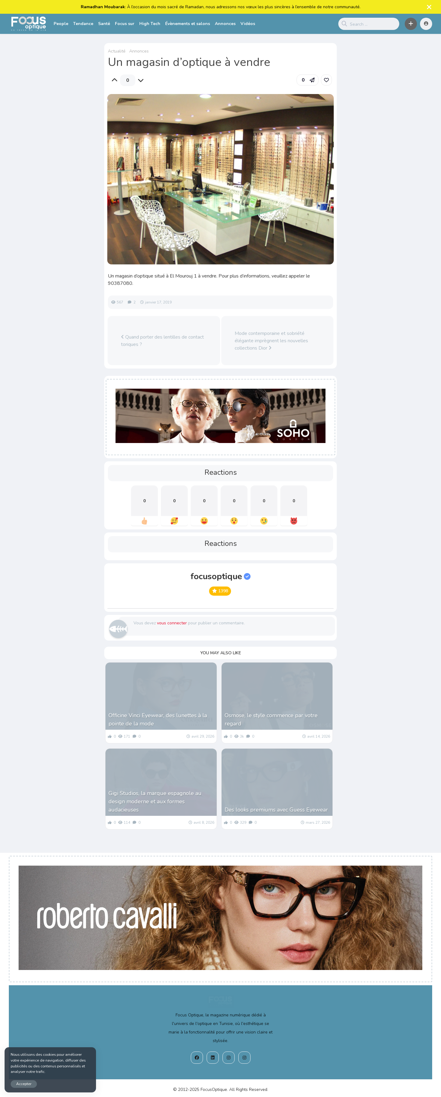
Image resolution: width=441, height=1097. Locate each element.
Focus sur (124, 24)
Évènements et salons (187, 24)
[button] (411, 24)
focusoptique (220, 576)
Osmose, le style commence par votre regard (271, 719)
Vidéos (247, 24)
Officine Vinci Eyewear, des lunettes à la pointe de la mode (157, 719)
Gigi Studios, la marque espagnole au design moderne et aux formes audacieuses (154, 801)
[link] (326, 79)
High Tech (149, 24)
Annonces (225, 24)
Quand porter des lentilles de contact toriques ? (162, 341)
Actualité (117, 51)
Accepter (23, 1083)
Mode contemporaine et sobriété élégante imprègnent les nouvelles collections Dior (271, 340)
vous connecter (172, 623)
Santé (104, 24)
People (61, 24)
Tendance (83, 24)
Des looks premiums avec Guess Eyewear (276, 809)
